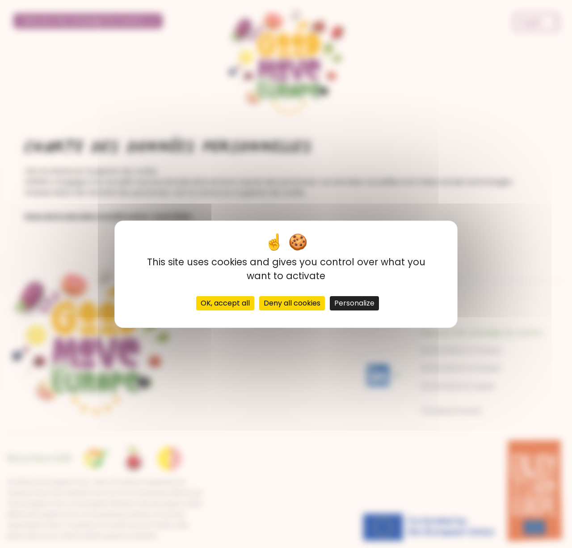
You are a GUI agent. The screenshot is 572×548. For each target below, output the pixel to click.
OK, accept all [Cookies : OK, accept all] (225, 303)
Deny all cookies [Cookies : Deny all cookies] (292, 303)
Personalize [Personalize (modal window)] (354, 303)
